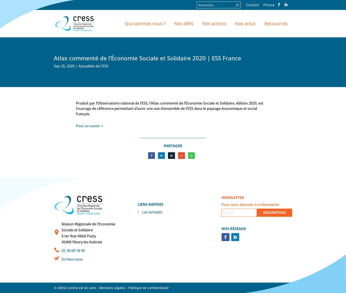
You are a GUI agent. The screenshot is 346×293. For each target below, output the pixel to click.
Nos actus (245, 24)
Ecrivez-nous (72, 259)
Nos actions (214, 24)
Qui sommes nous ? (145, 24)
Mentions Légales (112, 288)
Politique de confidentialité (148, 288)
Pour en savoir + (89, 126)
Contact (252, 5)
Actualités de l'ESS (93, 66)
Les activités (152, 212)
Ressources (276, 24)
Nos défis (184, 24)
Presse (269, 5)
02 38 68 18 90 (73, 250)
